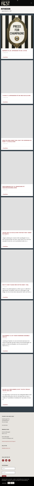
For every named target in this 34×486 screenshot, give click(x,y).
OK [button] (9, 483)
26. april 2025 (4, 338)
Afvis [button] (13, 483)
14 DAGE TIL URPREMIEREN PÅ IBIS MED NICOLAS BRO (16, 95)
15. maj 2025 (4, 286)
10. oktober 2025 (5, 97)
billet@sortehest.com (6, 448)
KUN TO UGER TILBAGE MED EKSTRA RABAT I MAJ (15, 284)
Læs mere (4, 483)
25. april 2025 (4, 392)
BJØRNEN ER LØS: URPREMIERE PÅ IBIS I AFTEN (14, 50)
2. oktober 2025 (4, 189)
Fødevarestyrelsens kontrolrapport (8, 441)
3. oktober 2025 (4, 143)
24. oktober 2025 (5, 52)
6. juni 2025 (4, 235)
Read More (5, 57)
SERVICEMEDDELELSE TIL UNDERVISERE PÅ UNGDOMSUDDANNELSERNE (13, 187)
